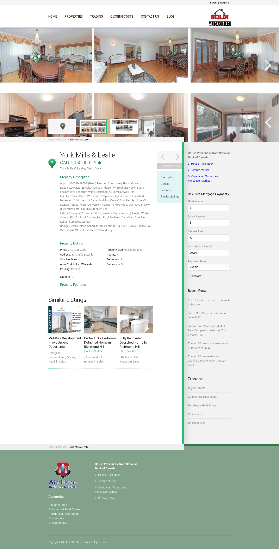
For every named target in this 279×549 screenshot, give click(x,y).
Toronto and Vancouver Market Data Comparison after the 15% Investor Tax (207, 330)
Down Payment (197, 216)
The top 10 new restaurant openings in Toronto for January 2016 (207, 360)
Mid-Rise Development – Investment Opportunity (64, 342)
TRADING (96, 16)
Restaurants (195, 414)
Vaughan (55, 353)
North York (94, 168)
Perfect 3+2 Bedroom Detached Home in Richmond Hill (100, 342)
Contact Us (150, 16)
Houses (62, 139)
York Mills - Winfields (79, 264)
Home (52, 16)
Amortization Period (200, 246)
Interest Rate (195, 231)
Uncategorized (196, 422)
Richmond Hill (94, 357)
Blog (170, 16)
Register (225, 2)
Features (166, 190)
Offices (71, 357)
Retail (51, 361)
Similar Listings (170, 196)
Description (168, 177)
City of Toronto (196, 388)
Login (213, 2)
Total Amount (196, 201)
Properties (74, 16)
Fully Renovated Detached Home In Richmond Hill (133, 342)
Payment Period (197, 261)
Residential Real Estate (202, 405)
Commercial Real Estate (202, 396)
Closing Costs (121, 16)
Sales (62, 361)
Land (62, 357)
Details (165, 183)
